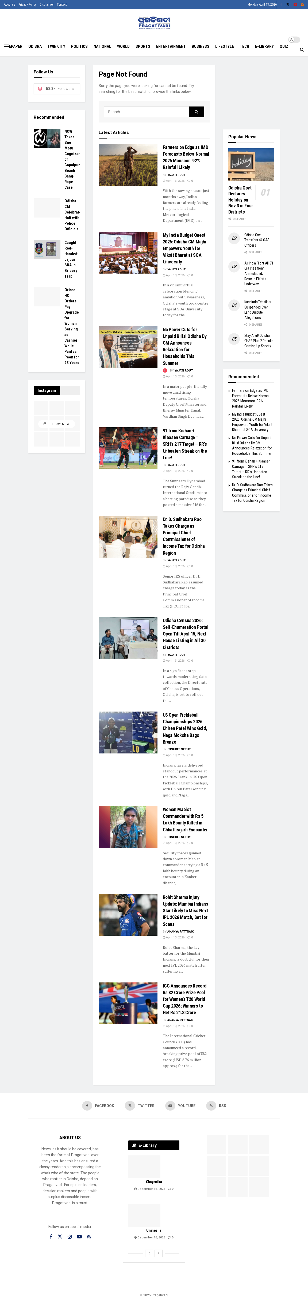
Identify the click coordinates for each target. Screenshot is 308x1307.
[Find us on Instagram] (70, 1237)
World (123, 46)
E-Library (264, 46)
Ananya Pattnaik (180, 931)
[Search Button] (302, 49)
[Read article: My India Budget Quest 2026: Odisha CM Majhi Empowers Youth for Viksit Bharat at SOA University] (128, 253)
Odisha (35, 46)
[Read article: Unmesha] (144, 1215)
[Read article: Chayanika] (144, 1166)
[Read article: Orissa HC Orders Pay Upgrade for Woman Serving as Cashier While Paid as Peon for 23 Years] (47, 296)
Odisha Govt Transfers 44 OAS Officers (257, 240)
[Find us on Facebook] (98, 1106)
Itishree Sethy (179, 749)
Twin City (56, 46)
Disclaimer (47, 4)
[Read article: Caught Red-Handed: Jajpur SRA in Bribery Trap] (47, 249)
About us (9, 4)
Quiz (284, 46)
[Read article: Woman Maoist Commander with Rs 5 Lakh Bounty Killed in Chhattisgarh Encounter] (128, 827)
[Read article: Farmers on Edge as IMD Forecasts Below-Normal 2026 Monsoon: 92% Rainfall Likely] (128, 165)
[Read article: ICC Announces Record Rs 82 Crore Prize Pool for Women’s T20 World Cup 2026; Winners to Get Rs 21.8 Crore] (128, 1003)
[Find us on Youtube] (180, 1106)
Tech (244, 46)
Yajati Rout (176, 175)
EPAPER (15, 46)
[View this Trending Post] (165, 370)
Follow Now (57, 424)
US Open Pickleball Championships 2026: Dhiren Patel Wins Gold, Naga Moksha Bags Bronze (185, 728)
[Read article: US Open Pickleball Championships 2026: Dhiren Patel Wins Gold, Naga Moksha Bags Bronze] (128, 732)
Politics (79, 46)
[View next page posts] (159, 1253)
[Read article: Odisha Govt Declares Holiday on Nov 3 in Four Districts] (251, 164)
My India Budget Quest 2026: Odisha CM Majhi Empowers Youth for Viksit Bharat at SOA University (184, 248)
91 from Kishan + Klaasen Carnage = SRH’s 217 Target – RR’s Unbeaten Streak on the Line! (185, 444)
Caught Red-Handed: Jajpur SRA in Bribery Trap (71, 259)
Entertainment (171, 46)
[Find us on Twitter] (140, 1106)
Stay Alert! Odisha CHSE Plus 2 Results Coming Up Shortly (259, 340)
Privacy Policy (27, 4)
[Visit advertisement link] (251, 93)
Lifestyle (224, 46)
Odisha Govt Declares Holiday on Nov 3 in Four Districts (240, 200)
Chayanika (154, 1182)
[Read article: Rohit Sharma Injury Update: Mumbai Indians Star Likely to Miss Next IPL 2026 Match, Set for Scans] (128, 915)
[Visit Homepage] (154, 22)
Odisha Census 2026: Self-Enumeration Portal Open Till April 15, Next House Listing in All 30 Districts (186, 634)
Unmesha (153, 1230)
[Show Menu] (6, 46)
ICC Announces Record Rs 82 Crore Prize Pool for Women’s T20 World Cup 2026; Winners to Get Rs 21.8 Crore (184, 999)
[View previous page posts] (149, 1253)
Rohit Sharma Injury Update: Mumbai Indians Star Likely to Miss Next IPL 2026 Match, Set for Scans (185, 910)
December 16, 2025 (149, 1189)
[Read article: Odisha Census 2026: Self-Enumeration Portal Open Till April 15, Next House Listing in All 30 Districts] (128, 638)
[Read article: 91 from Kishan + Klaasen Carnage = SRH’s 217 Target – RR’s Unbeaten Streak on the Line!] (128, 448)
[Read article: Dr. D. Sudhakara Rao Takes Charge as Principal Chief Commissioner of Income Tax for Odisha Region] (128, 537)
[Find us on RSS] (216, 1106)
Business (200, 46)
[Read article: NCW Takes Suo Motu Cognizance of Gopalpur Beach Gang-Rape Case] (47, 138)
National (102, 46)
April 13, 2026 (173, 181)
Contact (62, 4)
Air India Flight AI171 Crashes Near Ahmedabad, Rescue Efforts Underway (259, 273)
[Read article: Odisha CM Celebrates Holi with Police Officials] (47, 208)
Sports (143, 46)
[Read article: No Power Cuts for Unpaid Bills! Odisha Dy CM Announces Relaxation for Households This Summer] (128, 347)
